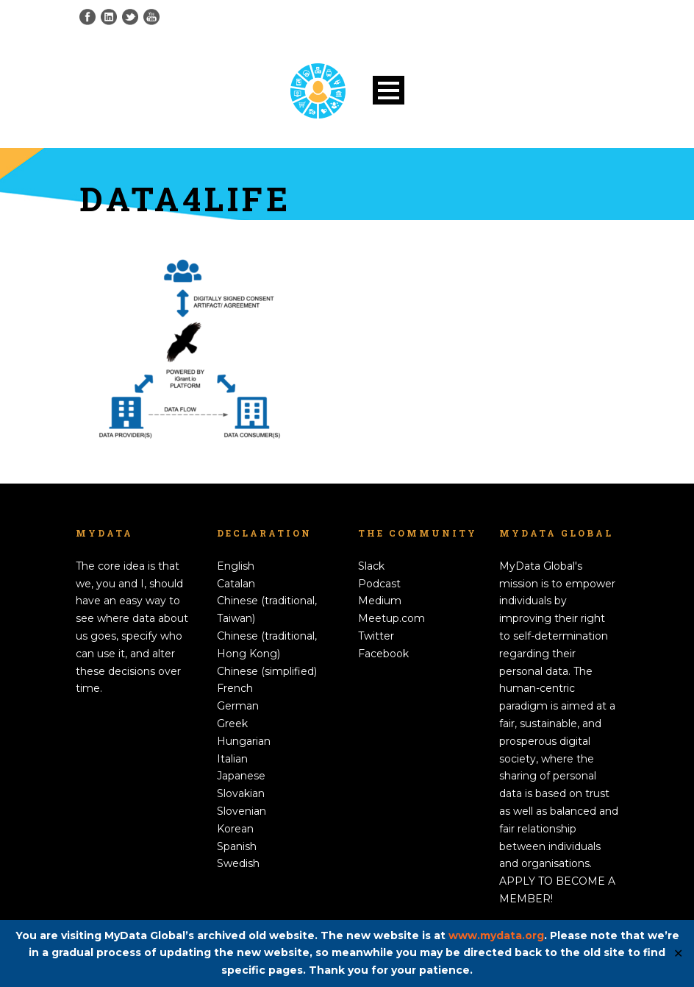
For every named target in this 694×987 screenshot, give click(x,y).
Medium (379, 600)
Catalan (236, 583)
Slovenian (241, 811)
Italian (232, 758)
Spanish (237, 846)
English (235, 566)
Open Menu (388, 90)
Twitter (376, 636)
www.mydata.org (496, 935)
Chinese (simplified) (267, 671)
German (238, 705)
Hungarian (244, 741)
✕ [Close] (678, 953)
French (235, 688)
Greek (232, 723)
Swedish (238, 863)
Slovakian (241, 793)
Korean (235, 828)
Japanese (241, 775)
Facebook (383, 653)
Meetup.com (391, 618)
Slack (371, 566)
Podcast (379, 583)
